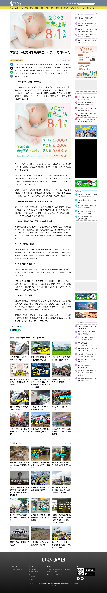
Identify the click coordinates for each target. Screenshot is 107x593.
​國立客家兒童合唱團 (34, 572)
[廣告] (86, 62)
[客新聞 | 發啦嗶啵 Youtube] (75, 4)
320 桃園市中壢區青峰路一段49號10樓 (60, 569)
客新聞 (31, 574)
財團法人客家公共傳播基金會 (61, 583)
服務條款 (54, 585)
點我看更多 (68, 443)
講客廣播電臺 (32, 569)
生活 (20, 326)
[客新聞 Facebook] (67, 4)
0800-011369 (53, 572)
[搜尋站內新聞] (86, 4)
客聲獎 (31, 579)
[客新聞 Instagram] (70, 4)
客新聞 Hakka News (45, 583)
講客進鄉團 (32, 577)
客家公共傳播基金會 (17, 569)
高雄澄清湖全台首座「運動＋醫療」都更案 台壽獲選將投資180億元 (87, 373)
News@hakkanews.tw (56, 574)
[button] (96, 4)
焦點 (16, 326)
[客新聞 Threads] (72, 4)
